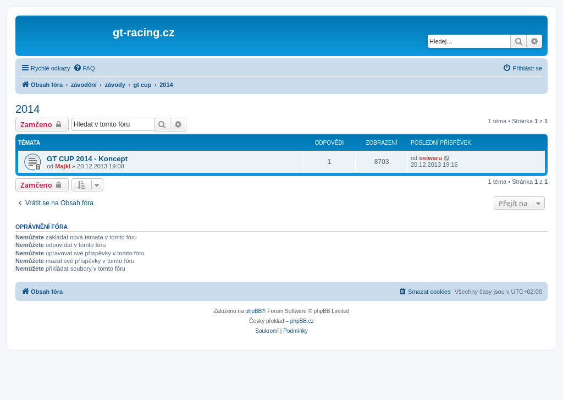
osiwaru (430, 158)
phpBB (253, 311)
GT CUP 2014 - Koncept (87, 159)
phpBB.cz (302, 321)
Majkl (62, 166)
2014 (27, 109)
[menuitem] (84, 68)
